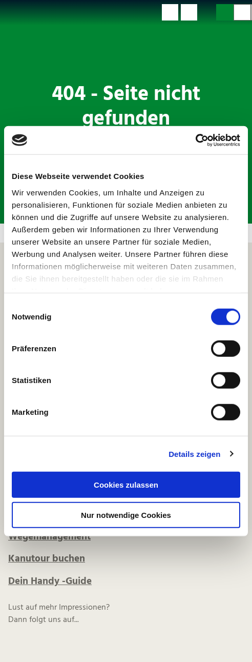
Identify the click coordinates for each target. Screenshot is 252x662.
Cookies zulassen (126, 484)
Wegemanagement (49, 537)
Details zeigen (194, 453)
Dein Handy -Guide (50, 581)
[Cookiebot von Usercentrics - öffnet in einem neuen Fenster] (195, 140)
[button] (170, 12)
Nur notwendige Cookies (126, 515)
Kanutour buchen (46, 559)
